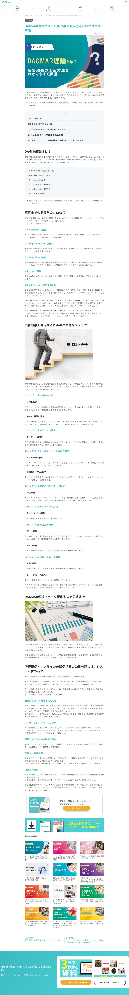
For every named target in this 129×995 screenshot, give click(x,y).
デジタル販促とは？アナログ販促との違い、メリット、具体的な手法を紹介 (36, 926)
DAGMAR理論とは (35, 120)
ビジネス (80, 8)
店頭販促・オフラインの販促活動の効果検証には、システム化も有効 (56, 142)
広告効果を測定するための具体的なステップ (46, 131)
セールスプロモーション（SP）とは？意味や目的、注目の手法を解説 (64, 860)
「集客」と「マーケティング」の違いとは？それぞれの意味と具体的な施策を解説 (91, 882)
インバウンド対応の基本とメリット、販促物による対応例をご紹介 (36, 860)
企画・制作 (49, 8)
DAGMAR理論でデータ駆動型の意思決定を (46, 137)
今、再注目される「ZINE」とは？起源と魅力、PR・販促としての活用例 (64, 904)
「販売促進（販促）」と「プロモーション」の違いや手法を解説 (91, 904)
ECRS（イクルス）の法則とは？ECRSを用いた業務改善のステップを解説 (84, 942)
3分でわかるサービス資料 (74, 984)
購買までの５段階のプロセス (40, 126)
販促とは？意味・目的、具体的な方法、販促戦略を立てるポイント (64, 882)
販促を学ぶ (17, 8)
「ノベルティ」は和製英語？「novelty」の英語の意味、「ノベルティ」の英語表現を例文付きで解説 (64, 927)
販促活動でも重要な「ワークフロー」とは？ (43, 941)
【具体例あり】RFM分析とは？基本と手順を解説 (36, 881)
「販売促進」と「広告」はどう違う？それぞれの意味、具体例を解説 (36, 904)
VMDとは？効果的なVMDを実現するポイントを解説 (92, 859)
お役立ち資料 (111, 8)
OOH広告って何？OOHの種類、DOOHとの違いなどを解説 (91, 925)
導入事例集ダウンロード (110, 985)
